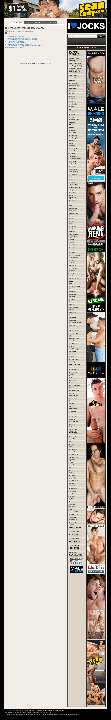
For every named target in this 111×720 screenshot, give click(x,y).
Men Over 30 (72, 312)
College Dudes (73, 161)
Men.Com (71, 315)
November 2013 (73, 457)
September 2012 (73, 488)
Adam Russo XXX (74, 83)
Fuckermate (72, 231)
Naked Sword (72, 325)
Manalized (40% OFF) (75, 58)
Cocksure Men (73, 151)
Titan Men (71, 406)
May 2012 (71, 499)
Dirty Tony (71, 177)
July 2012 (71, 493)
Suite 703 (71, 393)
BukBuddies (72, 140)
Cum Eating (72, 166)
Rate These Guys (74, 349)
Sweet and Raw (73, 395)
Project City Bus (73, 341)
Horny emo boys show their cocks (16, 43)
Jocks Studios (73, 276)
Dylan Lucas (72, 192)
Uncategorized (73, 414)
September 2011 (73, 519)
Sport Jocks (72, 375)
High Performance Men (75, 255)
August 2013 (72, 460)
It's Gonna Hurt (73, 268)
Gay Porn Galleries (17, 31)
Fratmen (71, 224)
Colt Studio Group (74, 164)
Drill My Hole (72, 190)
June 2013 (72, 465)
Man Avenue (72, 289)
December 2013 (73, 454)
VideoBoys (72, 419)
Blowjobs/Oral (73, 130)
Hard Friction (72, 247)
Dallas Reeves (73, 169)
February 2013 (73, 475)
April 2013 (71, 470)
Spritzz (71, 377)
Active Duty (72, 80)
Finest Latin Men (73, 213)
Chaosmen (72, 145)
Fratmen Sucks (73, 226)
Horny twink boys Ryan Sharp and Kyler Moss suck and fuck (24, 46)
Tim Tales (71, 403)
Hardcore (71, 250)
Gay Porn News (73, 237)
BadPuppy (71, 101)
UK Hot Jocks (72, 411)
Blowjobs (71, 127)
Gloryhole (71, 239)
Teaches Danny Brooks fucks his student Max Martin (22, 38)
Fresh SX (71, 229)
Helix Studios (72, 252)
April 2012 (71, 501)
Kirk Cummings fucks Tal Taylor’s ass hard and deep (22, 39)
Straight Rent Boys (74, 390)
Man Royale (72, 291)
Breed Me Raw (73, 135)
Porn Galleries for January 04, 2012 (26, 28)
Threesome (72, 401)
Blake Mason (72, 125)
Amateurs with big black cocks (15, 41)
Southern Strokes (74, 369)
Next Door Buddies (74, 328)
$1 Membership (73, 75)
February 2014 (73, 449)
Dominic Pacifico (73, 185)
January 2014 (72, 452)
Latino (70, 283)
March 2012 (72, 504)
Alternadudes (72, 91)
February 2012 (73, 506)
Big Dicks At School (74, 119)
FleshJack (71, 216)
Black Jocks (72, 122)
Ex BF (70, 205)
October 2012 (72, 486)
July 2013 (71, 462)
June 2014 (72, 439)
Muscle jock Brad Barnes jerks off (16, 36)
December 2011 (73, 512)
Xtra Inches (72, 427)
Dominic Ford (72, 182)
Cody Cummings (73, 156)
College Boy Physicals (75, 158)
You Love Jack (73, 429)
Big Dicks (71, 117)
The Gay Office (73, 398)
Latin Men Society (74, 278)
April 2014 (71, 444)
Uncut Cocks (72, 416)
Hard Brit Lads (73, 244)
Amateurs (71, 93)
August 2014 (72, 436)
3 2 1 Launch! (72, 78)
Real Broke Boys (73, 351)
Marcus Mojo (72, 294)
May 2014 (71, 441)
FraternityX (72, 221)
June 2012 (72, 496)
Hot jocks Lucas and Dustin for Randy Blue (19, 44)
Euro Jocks (72, 200)
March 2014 (72, 447)
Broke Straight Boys (74, 138)
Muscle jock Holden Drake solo (16, 47)
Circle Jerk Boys (73, 148)
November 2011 (73, 514)
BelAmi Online (73, 112)
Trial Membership (73, 408)
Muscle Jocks (72, 320)
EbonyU (71, 195)
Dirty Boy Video (73, 174)
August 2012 (72, 491)
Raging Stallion (73, 343)
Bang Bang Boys (73, 104)
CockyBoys (72, 153)
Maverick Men (73, 302)
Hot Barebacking (73, 257)
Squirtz (71, 382)
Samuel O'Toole (73, 359)
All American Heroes (74, 86)
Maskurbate (72, 299)
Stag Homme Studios (75, 385)
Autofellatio (72, 99)
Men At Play (72, 304)
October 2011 (72, 517)
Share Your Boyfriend (75, 364)
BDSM (70, 109)
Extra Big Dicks (73, 208)
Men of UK (72, 310)
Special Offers (73, 372)
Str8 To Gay (72, 388)
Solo (70, 367)
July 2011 (71, 525)
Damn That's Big (73, 172)
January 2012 (72, 509)
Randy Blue (72, 346)
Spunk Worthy (73, 380)
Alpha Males (72, 88)
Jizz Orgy (71, 273)
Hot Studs (71, 263)
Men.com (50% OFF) (75, 63)
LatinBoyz (71, 281)
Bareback (71, 106)
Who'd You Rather (74, 421)
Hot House (72, 260)
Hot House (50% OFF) (75, 68)
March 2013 (72, 473)
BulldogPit (71, 143)
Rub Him (71, 356)
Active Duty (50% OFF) (75, 61)
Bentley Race (72, 114)
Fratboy (71, 218)
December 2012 (73, 480)
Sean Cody (72, 362)
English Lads (72, 198)
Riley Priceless (73, 354)
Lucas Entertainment (74, 286)
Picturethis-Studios (74, 338)
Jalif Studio (72, 270)
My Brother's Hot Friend (75, 323)
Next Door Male (73, 330)
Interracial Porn (73, 265)
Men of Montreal (73, 307)
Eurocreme (72, 203)
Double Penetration (74, 187)
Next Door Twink (73, 333)
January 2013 (72, 478)
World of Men (72, 424)
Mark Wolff (72, 297)
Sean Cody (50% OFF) (75, 66)
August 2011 (72, 522)
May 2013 (71, 467)
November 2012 (73, 483)
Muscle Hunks (73, 317)
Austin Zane (72, 96)
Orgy (70, 336)
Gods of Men (72, 242)
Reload (48, 63)
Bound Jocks (72, 132)
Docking (71, 179)
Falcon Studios (73, 211)
